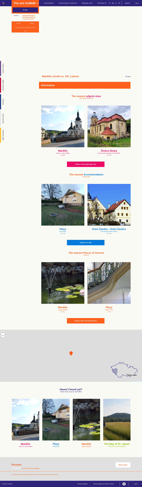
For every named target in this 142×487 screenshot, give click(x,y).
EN (113, 3)
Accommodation (49, 3)
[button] (71, 353)
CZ (110, 3)
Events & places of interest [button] (68, 3)
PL (116, 3)
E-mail (18, 23)
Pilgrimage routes (87, 3)
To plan (25, 10)
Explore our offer (86, 242)
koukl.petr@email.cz (28, 15)
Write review (123, 465)
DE (119, 3)
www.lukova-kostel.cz (28, 17)
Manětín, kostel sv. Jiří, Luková (60, 76)
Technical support (82, 484)
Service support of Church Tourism (103, 484)
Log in (137, 3)
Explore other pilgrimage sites (85, 164)
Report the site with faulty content (25, 27)
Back (127, 76)
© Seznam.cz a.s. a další (137, 381)
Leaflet (130, 381)
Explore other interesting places (86, 321)
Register (127, 3)
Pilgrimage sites (34, 3)
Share (32, 23)
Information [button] (102, 3)
